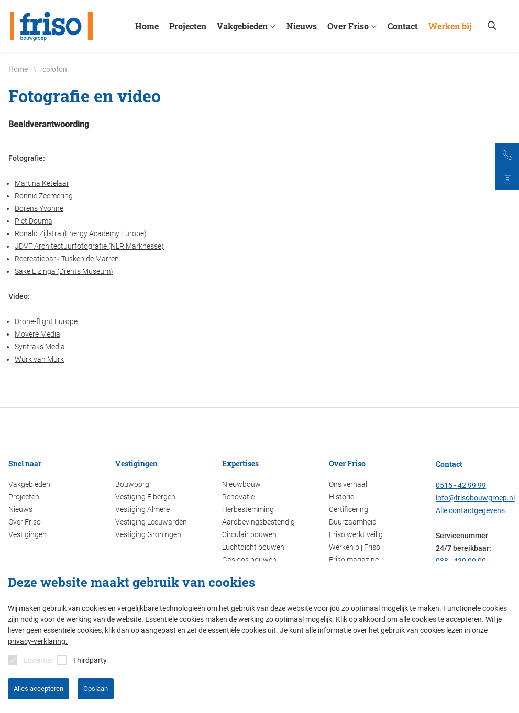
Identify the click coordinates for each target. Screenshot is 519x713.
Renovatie (238, 497)
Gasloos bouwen (249, 559)
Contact (403, 26)
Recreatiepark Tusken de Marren (67, 258)
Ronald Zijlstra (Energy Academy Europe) (81, 233)
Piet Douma (33, 221)
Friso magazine (354, 559)
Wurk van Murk (39, 359)
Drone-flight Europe (46, 321)
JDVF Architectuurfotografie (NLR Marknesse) (89, 246)
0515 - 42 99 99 (461, 485)
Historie (341, 497)
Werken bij (450, 26)
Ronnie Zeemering (44, 196)
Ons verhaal (348, 484)
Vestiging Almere (142, 509)
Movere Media (37, 334)
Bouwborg (132, 484)
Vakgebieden (247, 26)
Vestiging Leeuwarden (151, 522)
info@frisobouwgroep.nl (475, 498)
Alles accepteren (38, 689)
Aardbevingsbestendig (258, 522)
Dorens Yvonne (39, 208)
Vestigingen (27, 534)
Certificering (348, 509)
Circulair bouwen (249, 534)
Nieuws (301, 26)
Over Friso (353, 26)
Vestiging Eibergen (145, 497)
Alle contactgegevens (470, 510)
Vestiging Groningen (148, 534)
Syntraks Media (40, 346)
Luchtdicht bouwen (253, 547)
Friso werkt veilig (356, 534)
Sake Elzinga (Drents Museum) (64, 271)
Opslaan (95, 689)
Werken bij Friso (354, 547)
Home (147, 26)
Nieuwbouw (241, 484)
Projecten (187, 26)
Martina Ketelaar (42, 183)
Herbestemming (248, 509)
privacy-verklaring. (38, 641)
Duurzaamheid (353, 522)
